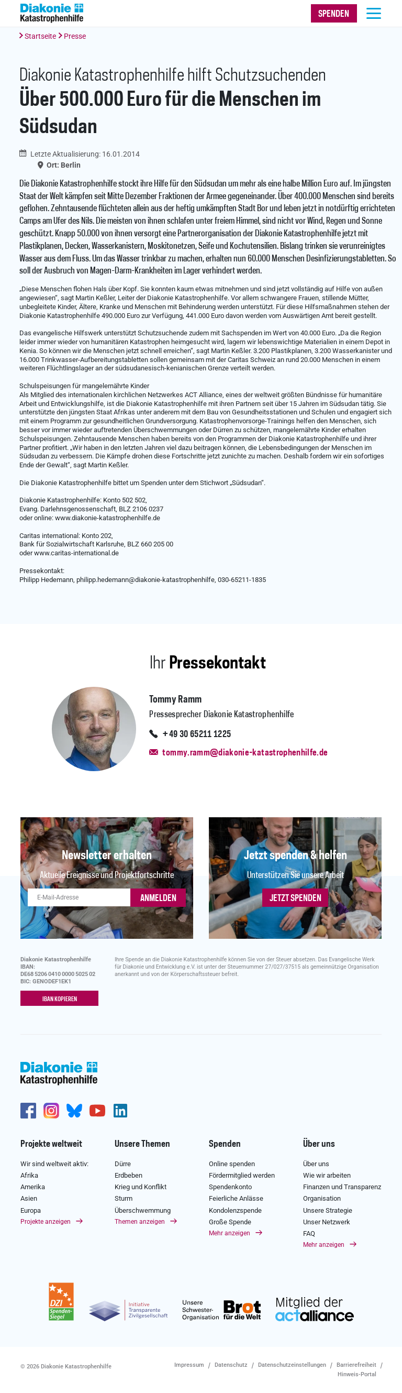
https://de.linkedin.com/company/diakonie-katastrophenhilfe (120, 1110)
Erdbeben (128, 1175)
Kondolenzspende (235, 1210)
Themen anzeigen (140, 1221)
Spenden (225, 1144)
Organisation (322, 1198)
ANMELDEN (158, 898)
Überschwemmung (143, 1210)
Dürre (123, 1164)
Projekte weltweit (51, 1144)
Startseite (40, 36)
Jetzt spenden (295, 898)
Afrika (29, 1175)
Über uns (319, 1144)
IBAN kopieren (59, 999)
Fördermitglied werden (242, 1175)
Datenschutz (231, 1365)
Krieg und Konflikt (140, 1187)
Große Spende (230, 1222)
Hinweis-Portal (357, 1374)
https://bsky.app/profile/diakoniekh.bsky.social (74, 1110)
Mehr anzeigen (229, 1233)
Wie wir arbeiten (327, 1175)
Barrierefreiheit (356, 1365)
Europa (30, 1210)
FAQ (309, 1233)
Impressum (189, 1365)
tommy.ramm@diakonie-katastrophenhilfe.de (245, 753)
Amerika (32, 1187)
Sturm (123, 1198)
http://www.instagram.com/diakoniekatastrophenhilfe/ (51, 1110)
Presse (75, 36)
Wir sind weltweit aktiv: (54, 1164)
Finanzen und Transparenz (342, 1187)
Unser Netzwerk (326, 1222)
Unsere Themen (142, 1144)
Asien (28, 1198)
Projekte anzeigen (45, 1221)
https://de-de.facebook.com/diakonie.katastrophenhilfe (28, 1110)
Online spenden (232, 1164)
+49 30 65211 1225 (196, 734)
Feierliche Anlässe (236, 1198)
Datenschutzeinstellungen (292, 1365)
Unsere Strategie (327, 1210)
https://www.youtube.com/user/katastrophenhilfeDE (97, 1110)
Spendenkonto (230, 1187)
